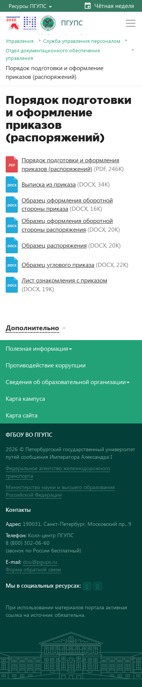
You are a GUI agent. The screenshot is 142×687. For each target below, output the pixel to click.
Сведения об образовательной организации (68, 382)
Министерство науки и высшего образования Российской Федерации (60, 490)
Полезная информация (39, 348)
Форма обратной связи (33, 569)
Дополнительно (32, 327)
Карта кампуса (25, 398)
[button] (30, 5)
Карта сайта (21, 415)
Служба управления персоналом (81, 41)
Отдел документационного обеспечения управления (53, 54)
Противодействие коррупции (46, 365)
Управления (20, 41)
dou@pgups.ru (40, 561)
